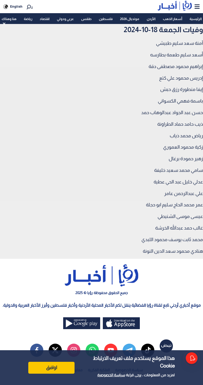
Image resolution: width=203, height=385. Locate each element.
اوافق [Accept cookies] (51, 367)
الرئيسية (196, 19)
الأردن (151, 19)
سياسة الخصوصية (111, 375)
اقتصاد (44, 19)
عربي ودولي (65, 19)
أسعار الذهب (172, 19)
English (16, 6)
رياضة (28, 19)
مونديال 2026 (129, 19)
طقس (86, 19)
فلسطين (106, 19)
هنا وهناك (9, 19)
